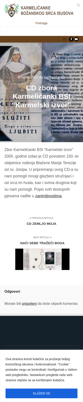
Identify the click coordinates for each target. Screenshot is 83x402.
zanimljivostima (48, 196)
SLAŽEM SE (41, 393)
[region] (41, 376)
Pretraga (42, 23)
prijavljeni (29, 303)
